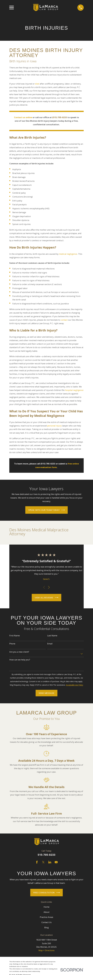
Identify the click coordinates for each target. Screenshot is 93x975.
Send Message (46, 693)
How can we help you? (19, 659)
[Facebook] (36, 862)
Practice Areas (46, 917)
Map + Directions (46, 950)
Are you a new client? (19, 652)
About (46, 912)
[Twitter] (43, 862)
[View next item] (48, 587)
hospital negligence (74, 390)
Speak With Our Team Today (46, 510)
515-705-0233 (46, 855)
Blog (46, 927)
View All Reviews (46, 597)
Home (46, 906)
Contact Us (46, 922)
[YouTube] (56, 862)
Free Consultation (46, 892)
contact (64, 319)
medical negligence (68, 254)
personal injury (54, 425)
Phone (12, 643)
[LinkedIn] (49, 862)
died (37, 83)
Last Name (52, 635)
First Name (14, 635)
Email (50, 643)
